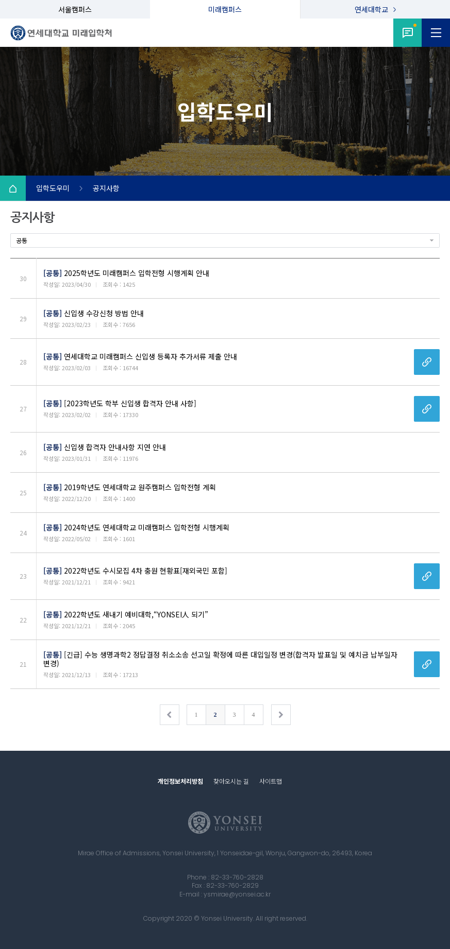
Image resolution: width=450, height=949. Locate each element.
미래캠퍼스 (225, 9)
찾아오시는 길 (231, 781)
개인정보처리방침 (180, 781)
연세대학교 (371, 9)
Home (13, 188)
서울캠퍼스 (75, 9)
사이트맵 (270, 781)
